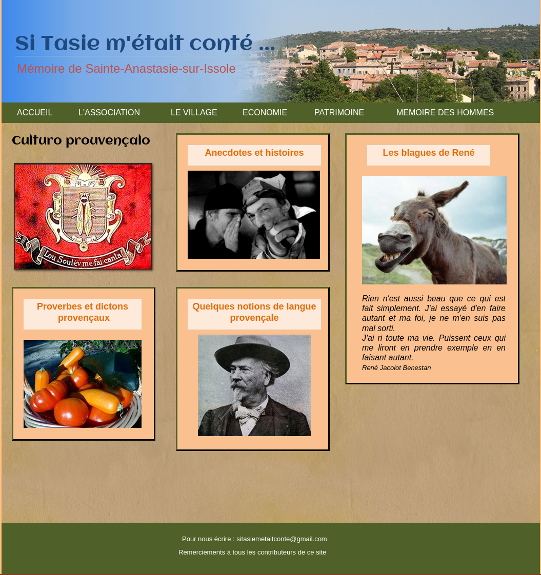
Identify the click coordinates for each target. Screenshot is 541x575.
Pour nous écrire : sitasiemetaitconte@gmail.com (254, 539)
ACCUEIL (34, 112)
